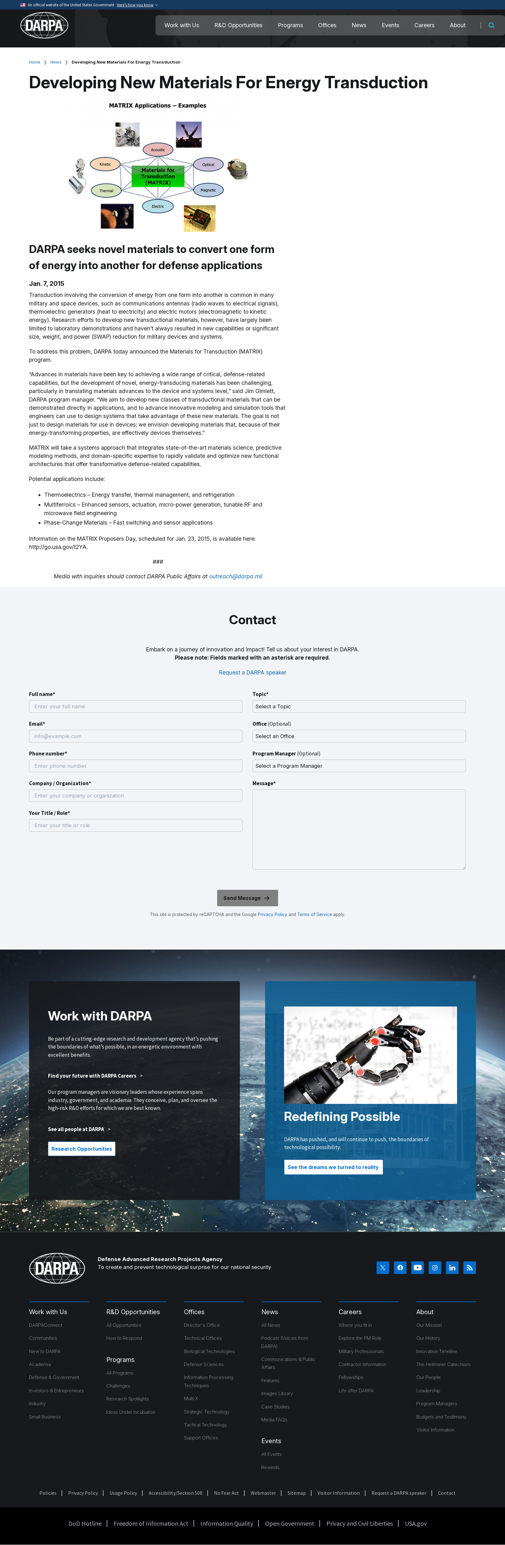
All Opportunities (123, 1325)
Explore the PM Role (360, 1338)
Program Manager (286, 753)
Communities (43, 1338)
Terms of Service (314, 914)
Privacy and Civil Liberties (359, 1523)
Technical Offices (203, 1338)
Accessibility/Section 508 (175, 1493)
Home (34, 62)
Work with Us (181, 25)
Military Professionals (361, 1351)
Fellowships (351, 1377)
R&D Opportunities (238, 25)
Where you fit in (355, 1325)
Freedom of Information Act (151, 1523)
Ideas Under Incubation (130, 1412)
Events (390, 25)
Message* (264, 783)
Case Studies (275, 1407)
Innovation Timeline (436, 1351)
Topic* (260, 694)
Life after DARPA (356, 1391)
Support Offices (201, 1438)
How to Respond (124, 1338)
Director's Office (202, 1325)
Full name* (42, 694)
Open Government (289, 1523)
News (359, 25)
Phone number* (48, 753)
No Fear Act (226, 1493)
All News (270, 1325)
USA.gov (416, 1523)
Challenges (118, 1386)
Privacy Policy (272, 914)
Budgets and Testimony (441, 1417)
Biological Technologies (209, 1351)
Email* (37, 723)
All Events (271, 1454)
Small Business (45, 1417)
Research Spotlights (127, 1399)
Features (270, 1380)
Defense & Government (54, 1377)
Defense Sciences (204, 1364)
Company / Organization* (60, 783)
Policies (47, 1493)
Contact (447, 1493)
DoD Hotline (85, 1523)
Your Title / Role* (49, 812)
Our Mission (429, 1325)
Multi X (191, 1398)
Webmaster (263, 1493)
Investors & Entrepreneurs (56, 1391)
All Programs (120, 1373)
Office (271, 723)
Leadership (428, 1391)
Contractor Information (362, 1364)
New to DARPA (45, 1351)
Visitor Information (435, 1430)
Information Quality (226, 1523)
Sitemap (297, 1493)
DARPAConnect (45, 1325)
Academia (40, 1364)
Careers (424, 25)
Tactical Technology (205, 1425)
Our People (428, 1377)
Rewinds (270, 1467)
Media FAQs (274, 1420)
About (458, 25)
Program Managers (436, 1403)
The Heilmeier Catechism (443, 1364)
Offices (327, 25)
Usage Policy (123, 1493)
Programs (290, 25)
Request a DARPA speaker (252, 672)
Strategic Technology (206, 1412)
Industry (37, 1403)
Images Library (277, 1393)
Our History (428, 1338)
